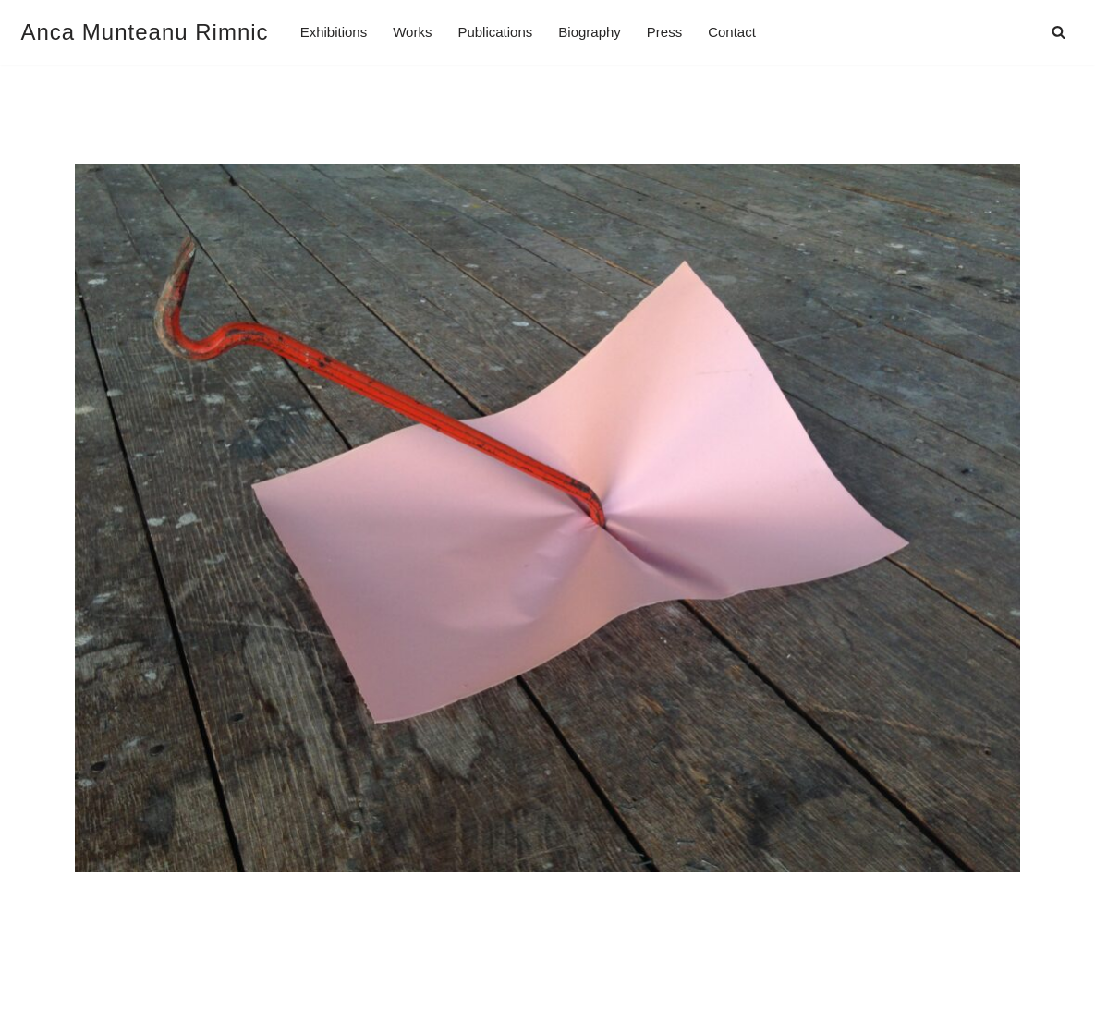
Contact (732, 32)
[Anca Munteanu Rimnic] (145, 32)
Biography (589, 32)
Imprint (46, 970)
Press (664, 32)
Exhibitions (334, 32)
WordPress (196, 1013)
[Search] (1058, 32)
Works (412, 32)
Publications (494, 32)
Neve (39, 1013)
